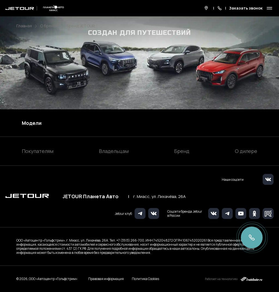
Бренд (181, 151)
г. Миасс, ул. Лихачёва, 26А (159, 196)
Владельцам (114, 151)
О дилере (246, 151)
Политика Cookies (145, 279)
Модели (32, 123)
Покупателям (37, 151)
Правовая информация (106, 279)
